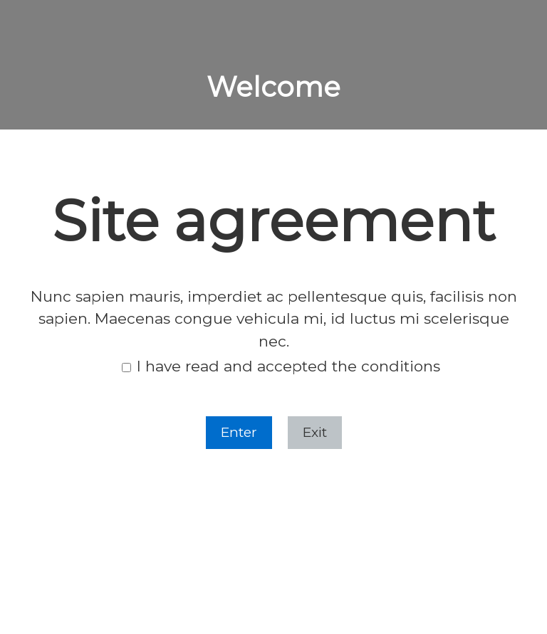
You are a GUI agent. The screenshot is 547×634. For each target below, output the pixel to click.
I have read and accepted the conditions (281, 366)
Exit (315, 432)
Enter (239, 432)
